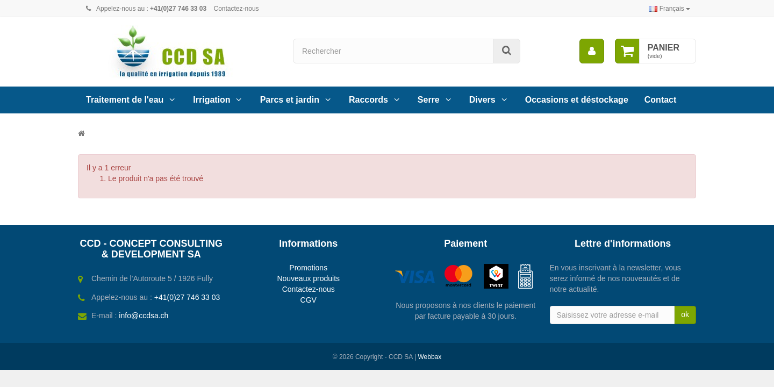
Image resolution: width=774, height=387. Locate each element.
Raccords (368, 99)
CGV (308, 300)
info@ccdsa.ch (143, 315)
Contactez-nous (236, 8)
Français (669, 8)
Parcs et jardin (289, 99)
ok (685, 314)
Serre (429, 99)
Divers (482, 99)
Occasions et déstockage (576, 99)
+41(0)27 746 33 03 (187, 297)
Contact (660, 99)
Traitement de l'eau (124, 99)
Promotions (308, 267)
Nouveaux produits (308, 278)
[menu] (591, 51)
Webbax (429, 357)
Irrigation (211, 99)
